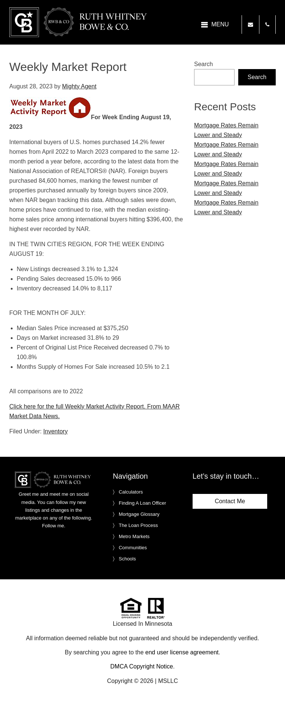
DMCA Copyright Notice (141, 666)
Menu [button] (220, 24)
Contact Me (230, 501)
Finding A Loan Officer (142, 503)
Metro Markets (134, 536)
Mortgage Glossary (139, 514)
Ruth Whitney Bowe (79, 22)
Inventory (55, 431)
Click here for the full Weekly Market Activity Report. (77, 406)
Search (203, 64)
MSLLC (168, 681)
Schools (127, 559)
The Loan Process (138, 525)
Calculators (131, 492)
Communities (133, 547)
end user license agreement (182, 652)
